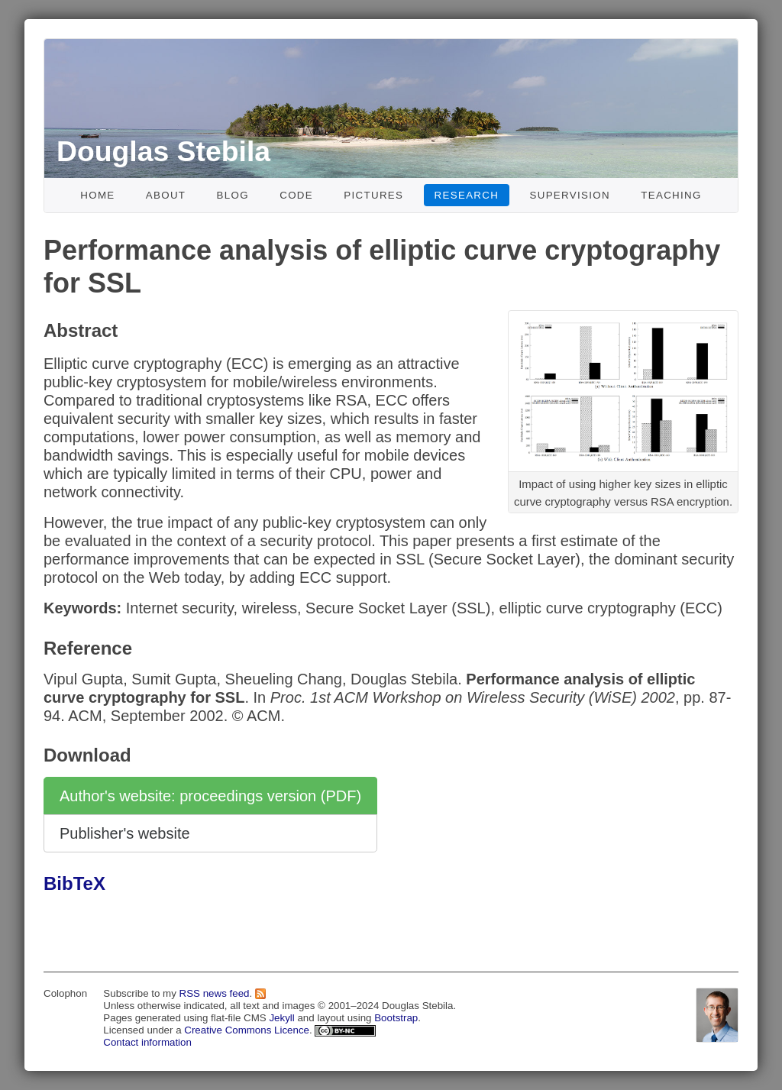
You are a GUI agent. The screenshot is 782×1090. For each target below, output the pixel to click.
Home (97, 195)
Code (296, 195)
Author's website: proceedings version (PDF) (210, 796)
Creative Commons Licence (246, 1030)
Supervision (569, 195)
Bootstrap (396, 1018)
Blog (233, 195)
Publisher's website (125, 833)
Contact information (147, 1042)
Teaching (671, 195)
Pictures (373, 195)
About (166, 195)
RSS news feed (214, 993)
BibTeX (74, 883)
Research (467, 195)
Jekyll (281, 1018)
